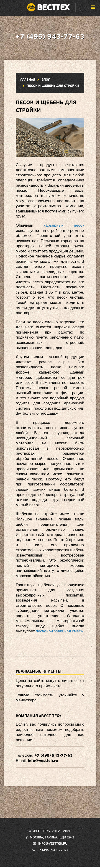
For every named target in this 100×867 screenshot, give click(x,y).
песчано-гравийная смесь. (60, 631)
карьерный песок (64, 225)
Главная (27, 79)
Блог (45, 79)
